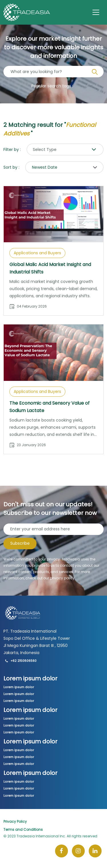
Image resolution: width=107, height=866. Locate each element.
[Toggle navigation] (96, 12)
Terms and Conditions (23, 829)
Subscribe (20, 543)
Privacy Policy (15, 821)
